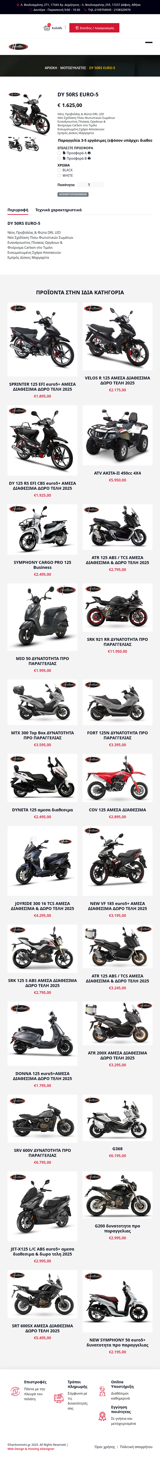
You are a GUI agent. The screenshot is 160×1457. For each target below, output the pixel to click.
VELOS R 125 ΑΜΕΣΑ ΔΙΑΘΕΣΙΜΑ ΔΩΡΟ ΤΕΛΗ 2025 (117, 380)
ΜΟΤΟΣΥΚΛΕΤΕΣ (73, 68)
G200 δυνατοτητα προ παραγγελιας (117, 1228)
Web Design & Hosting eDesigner (31, 1449)
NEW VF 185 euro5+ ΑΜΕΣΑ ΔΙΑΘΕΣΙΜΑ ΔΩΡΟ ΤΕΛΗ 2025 (117, 906)
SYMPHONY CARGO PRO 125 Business (42, 564)
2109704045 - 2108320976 (113, 10)
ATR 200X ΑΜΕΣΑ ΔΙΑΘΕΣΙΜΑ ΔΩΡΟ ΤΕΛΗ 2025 (117, 1055)
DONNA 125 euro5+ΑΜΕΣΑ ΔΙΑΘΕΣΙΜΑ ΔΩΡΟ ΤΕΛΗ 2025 (42, 1076)
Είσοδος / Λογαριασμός (94, 28)
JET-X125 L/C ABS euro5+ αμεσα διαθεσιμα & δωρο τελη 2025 (42, 1251)
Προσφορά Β (75, 158)
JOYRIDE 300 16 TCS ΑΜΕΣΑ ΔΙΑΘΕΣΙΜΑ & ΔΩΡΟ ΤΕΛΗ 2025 (42, 906)
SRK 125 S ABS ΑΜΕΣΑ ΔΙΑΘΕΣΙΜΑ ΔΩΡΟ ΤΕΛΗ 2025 (42, 983)
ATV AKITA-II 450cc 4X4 (117, 473)
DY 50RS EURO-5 (102, 68)
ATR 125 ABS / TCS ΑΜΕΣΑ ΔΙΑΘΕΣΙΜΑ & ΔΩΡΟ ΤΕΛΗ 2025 (117, 560)
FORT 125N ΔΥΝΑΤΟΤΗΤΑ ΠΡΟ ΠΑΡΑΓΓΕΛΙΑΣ (117, 735)
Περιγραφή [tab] (18, 209)
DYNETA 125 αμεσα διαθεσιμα (42, 810)
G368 (117, 1148)
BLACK (67, 170)
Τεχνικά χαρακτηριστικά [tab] (58, 209)
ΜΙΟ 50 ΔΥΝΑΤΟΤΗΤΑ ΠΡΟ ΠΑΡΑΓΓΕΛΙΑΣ (42, 661)
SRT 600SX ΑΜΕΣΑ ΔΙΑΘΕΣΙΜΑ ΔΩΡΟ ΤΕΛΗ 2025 (42, 1328)
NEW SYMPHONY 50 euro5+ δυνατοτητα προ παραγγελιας (118, 1342)
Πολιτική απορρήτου (136, 1447)
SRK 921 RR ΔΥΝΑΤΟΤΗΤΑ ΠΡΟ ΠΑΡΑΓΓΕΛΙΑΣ (117, 642)
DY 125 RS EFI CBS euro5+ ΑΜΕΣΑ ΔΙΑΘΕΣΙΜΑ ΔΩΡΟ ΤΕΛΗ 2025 (42, 485)
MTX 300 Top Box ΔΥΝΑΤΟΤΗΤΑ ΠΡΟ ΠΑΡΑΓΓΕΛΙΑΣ (42, 735)
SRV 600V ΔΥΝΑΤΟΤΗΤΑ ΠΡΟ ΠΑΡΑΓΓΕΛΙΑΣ (42, 1152)
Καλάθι (53, 28)
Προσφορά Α (75, 153)
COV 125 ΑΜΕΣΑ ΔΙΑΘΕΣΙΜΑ (117, 810)
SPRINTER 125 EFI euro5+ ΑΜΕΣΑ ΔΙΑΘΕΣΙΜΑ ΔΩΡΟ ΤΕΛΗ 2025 (42, 386)
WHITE (67, 175)
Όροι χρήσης (104, 1447)
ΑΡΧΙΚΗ (51, 68)
